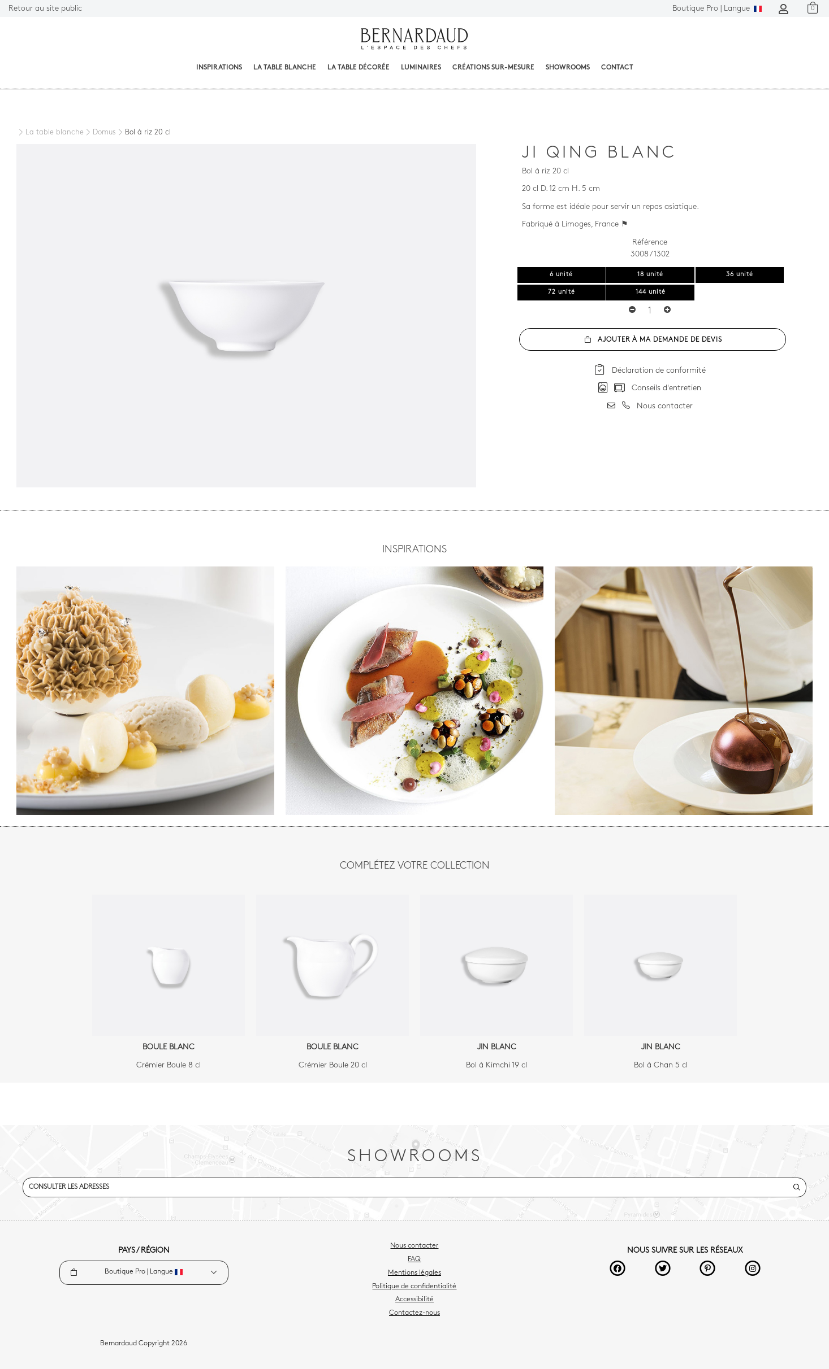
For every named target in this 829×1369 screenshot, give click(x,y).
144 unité (651, 292)
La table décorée (358, 67)
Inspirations (219, 67)
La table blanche (284, 67)
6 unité (561, 275)
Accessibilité (414, 1299)
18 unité (650, 275)
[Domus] (100, 132)
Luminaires (421, 67)
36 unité (739, 275)
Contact (617, 67)
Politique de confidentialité (414, 1286)
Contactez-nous (414, 1313)
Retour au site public (45, 9)
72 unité (561, 292)
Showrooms (568, 67)
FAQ (414, 1259)
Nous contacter (414, 1245)
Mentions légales (414, 1273)
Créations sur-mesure (493, 67)
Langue (717, 9)
